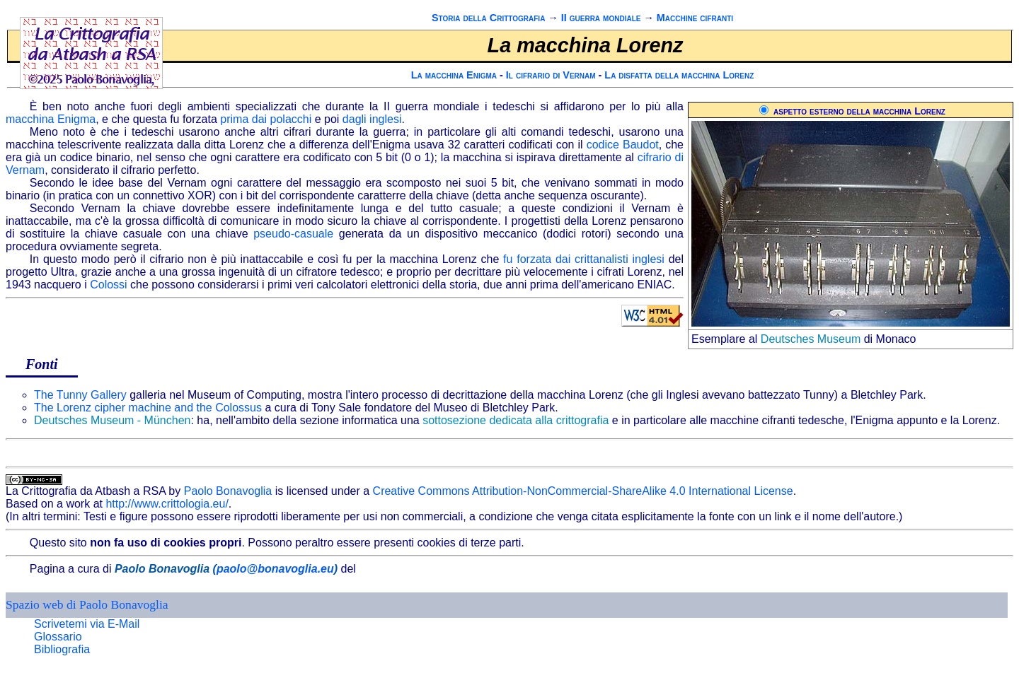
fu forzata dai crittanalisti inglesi (583, 259)
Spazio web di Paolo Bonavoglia (87, 604)
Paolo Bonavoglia (228, 491)
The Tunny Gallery (80, 395)
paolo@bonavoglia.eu (275, 569)
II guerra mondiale (601, 17)
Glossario (58, 637)
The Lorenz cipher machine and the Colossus (148, 408)
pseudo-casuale (293, 234)
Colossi (108, 285)
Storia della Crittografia (488, 17)
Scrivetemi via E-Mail (86, 624)
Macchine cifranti (695, 17)
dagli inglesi (372, 119)
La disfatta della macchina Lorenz (679, 75)
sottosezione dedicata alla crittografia (515, 420)
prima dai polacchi (265, 119)
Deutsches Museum (810, 339)
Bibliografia (62, 649)
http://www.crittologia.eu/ (166, 504)
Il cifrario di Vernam (551, 75)
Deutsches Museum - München (112, 420)
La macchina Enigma (454, 75)
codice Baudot (623, 145)
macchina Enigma (51, 119)
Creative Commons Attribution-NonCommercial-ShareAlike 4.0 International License (583, 491)
